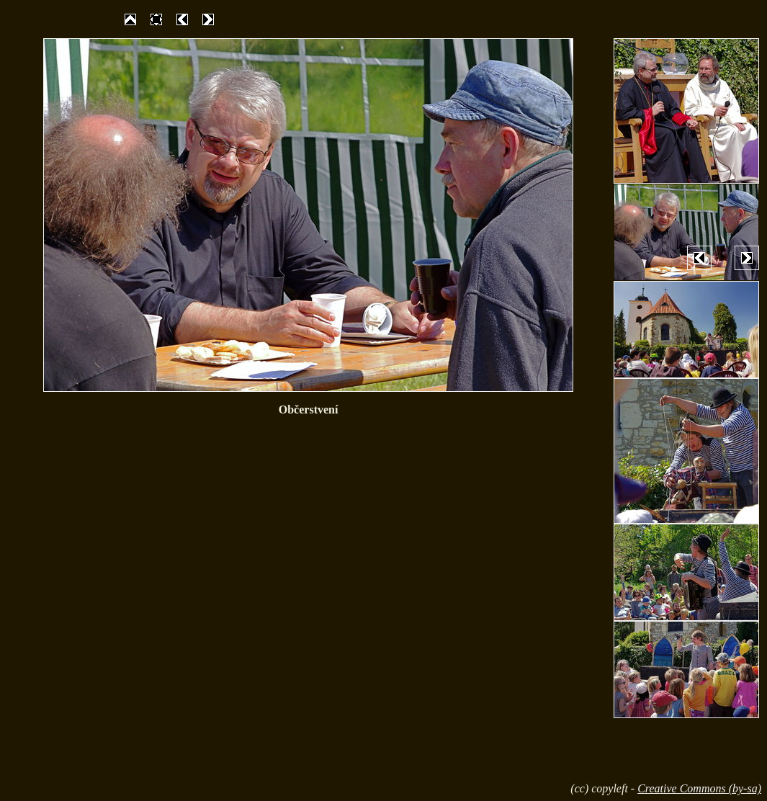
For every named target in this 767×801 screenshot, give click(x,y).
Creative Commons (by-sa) (699, 788)
